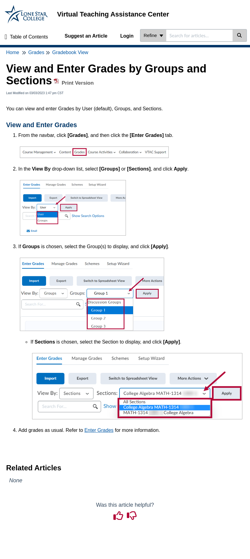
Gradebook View (70, 52)
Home (12, 52)
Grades (36, 52)
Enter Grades (98, 430)
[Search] (240, 35)
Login (127, 36)
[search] (199, 35)
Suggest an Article (86, 36)
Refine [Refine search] (153, 35)
